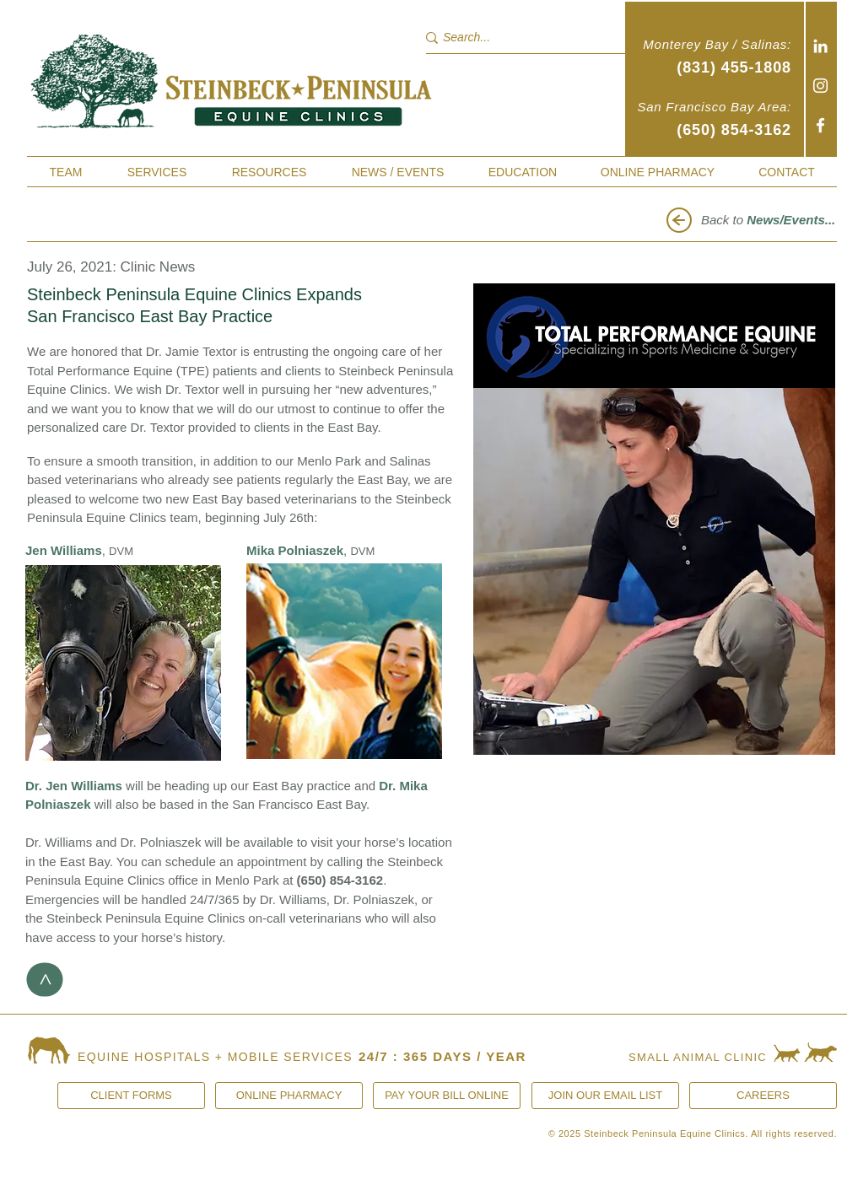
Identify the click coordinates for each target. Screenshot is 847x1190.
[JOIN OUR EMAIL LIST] (605, 1095)
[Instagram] (820, 85)
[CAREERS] (763, 1095)
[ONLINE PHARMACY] (289, 1095)
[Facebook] (820, 125)
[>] (45, 980)
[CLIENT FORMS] (131, 1095)
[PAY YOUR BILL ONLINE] (447, 1095)
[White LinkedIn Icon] (820, 46)
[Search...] (516, 37)
